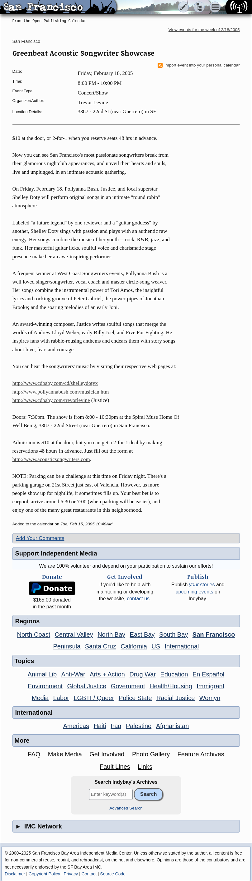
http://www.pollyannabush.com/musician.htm (60, 392)
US (155, 646)
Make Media (65, 754)
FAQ (34, 754)
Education (174, 674)
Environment (45, 686)
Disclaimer (15, 873)
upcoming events (194, 591)
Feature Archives (201, 754)
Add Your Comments (40, 538)
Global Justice (87, 686)
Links (145, 766)
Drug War (142, 674)
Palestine (138, 725)
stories (202, 584)
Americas (76, 725)
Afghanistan (172, 725)
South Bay (173, 634)
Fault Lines (115, 766)
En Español (208, 674)
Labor (61, 697)
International (181, 646)
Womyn (209, 697)
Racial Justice (175, 697)
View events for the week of (204, 29)
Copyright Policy (44, 873)
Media (40, 697)
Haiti (100, 725)
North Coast (33, 634)
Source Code (113, 873)
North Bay (111, 634)
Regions (27, 621)
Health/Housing (171, 686)
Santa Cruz (100, 646)
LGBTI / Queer (94, 697)
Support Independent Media (56, 553)
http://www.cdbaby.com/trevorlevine (51, 400)
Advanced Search (126, 808)
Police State (135, 697)
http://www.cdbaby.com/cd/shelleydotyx (55, 383)
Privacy (71, 873)
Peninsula (66, 646)
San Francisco (26, 41)
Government (128, 686)
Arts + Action (107, 674)
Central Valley (74, 634)
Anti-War (73, 674)
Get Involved (106, 754)
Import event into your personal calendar (199, 65)
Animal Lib (42, 674)
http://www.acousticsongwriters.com (51, 459)
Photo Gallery (151, 754)
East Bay (142, 634)
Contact (89, 873)
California (134, 646)
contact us (138, 598)
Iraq (116, 725)
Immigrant (210, 686)
